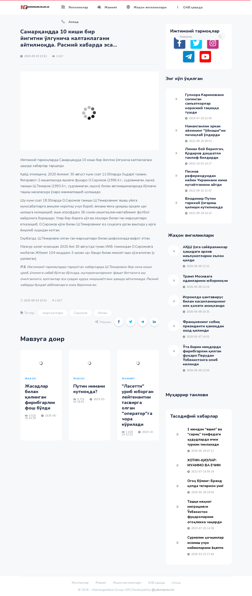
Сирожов (80, 313)
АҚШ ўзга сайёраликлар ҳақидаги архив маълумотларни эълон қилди (205, 254)
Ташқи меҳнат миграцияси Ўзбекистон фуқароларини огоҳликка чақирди (204, 511)
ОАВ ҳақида (189, 7)
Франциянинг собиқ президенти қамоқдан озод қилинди (203, 326)
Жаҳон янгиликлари (146, 7)
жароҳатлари (53, 313)
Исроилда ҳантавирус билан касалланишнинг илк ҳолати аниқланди (204, 301)
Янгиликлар (74, 7)
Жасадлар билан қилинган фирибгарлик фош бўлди (40, 397)
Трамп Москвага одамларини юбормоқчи (205, 278)
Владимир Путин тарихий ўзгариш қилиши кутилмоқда (204, 203)
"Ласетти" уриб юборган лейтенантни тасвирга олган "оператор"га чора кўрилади (137, 405)
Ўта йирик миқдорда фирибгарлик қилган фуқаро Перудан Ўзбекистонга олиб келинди (202, 355)
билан (102, 313)
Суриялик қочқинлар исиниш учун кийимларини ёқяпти (205, 542)
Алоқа (70, 22)
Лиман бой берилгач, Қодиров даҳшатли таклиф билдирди (204, 153)
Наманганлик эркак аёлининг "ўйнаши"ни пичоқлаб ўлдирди (205, 130)
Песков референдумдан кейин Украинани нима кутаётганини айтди (206, 178)
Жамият (107, 7)
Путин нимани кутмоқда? (89, 389)
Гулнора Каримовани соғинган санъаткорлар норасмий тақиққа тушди (204, 103)
